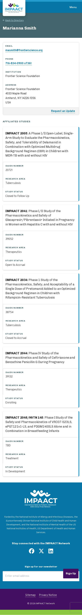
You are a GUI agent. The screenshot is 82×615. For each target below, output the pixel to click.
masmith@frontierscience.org (24, 50)
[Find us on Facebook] (31, 552)
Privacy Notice (48, 595)
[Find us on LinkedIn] (50, 552)
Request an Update (63, 111)
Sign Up (71, 573)
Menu (73, 7)
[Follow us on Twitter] (41, 552)
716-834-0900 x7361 (18, 63)
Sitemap (30, 595)
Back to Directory (14, 20)
